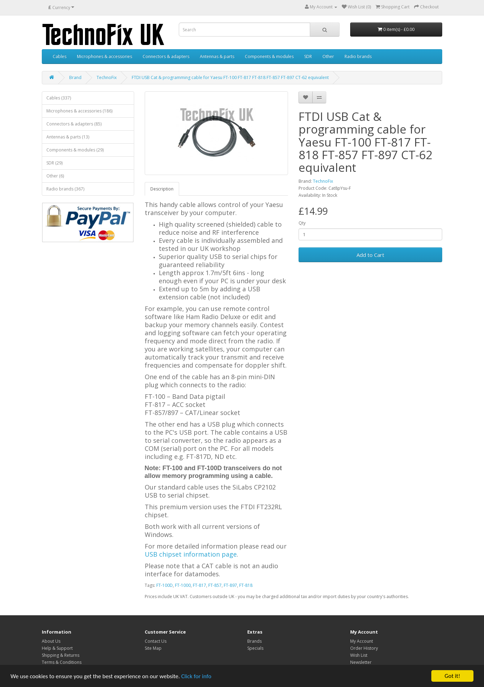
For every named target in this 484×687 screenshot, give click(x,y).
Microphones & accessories (104, 56)
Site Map (153, 648)
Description (162, 189)
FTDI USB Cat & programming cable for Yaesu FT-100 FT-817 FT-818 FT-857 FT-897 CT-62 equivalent (230, 77)
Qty (302, 223)
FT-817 (199, 585)
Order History (364, 648)
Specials (255, 648)
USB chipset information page (191, 554)
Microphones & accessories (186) (79, 111)
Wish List (358, 655)
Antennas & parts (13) (67, 137)
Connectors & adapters (166, 56)
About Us (51, 641)
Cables (59, 56)
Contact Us (155, 641)
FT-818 (246, 585)
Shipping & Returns (60, 655)
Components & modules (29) (75, 150)
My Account (361, 641)
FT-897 (230, 585)
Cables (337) (58, 98)
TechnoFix (107, 77)
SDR (308, 56)
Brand (75, 77)
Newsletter (361, 662)
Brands (254, 641)
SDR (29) (54, 163)
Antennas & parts (217, 56)
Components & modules (269, 56)
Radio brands (358, 56)
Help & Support (57, 648)
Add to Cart (370, 254)
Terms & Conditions (61, 662)
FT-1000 (183, 585)
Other (328, 56)
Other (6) (55, 176)
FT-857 (215, 585)
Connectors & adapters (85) (74, 124)
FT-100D (164, 585)
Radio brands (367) (65, 189)
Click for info (196, 676)
